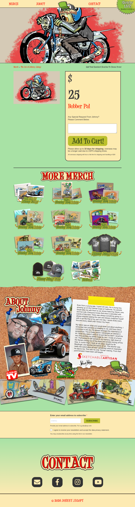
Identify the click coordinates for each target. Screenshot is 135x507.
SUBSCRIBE (92, 421)
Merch (15, 67)
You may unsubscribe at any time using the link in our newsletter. (71, 434)
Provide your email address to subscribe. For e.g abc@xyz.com (70, 426)
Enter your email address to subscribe (68, 415)
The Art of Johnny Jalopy (31, 67)
